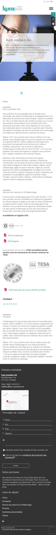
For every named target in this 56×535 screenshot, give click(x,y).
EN (48, 2)
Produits (5, 509)
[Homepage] (12, 11)
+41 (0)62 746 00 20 (11, 384)
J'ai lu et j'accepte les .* (25, 456)
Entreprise (6, 501)
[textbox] (28, 413)
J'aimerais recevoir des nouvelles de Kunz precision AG (26, 450)
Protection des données (10, 529)
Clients (5, 516)
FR (51, 2)
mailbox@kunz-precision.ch (12, 387)
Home (5, 102)
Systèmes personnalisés (12, 512)
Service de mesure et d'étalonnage (16, 505)
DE (45, 2)
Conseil (53, 14)
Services (53, 19)
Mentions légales (25, 529)
